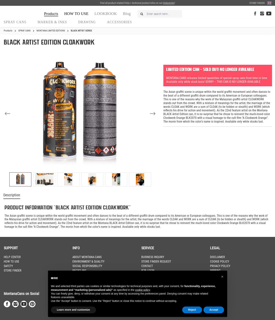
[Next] (152, 114)
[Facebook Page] (255, 13)
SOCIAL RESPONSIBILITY (87, 266)
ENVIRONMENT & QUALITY (88, 261)
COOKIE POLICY (219, 261)
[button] (222, 277)
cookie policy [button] (142, 289)
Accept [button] (213, 309)
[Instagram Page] (262, 13)
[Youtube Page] (268, 13)
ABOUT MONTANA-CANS (87, 257)
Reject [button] (192, 309)
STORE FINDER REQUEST (156, 261)
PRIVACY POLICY (220, 266)
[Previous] (7, 114)
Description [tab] (11, 195)
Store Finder (257, 2)
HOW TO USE (11, 261)
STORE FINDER (12, 270)
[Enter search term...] (159, 14)
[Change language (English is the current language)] (269, 2)
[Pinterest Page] (32, 304)
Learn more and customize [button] (73, 309)
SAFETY (8, 266)
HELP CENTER (12, 257)
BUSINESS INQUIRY (152, 257)
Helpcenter (168, 2)
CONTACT (147, 266)
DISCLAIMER (217, 257)
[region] (80, 122)
